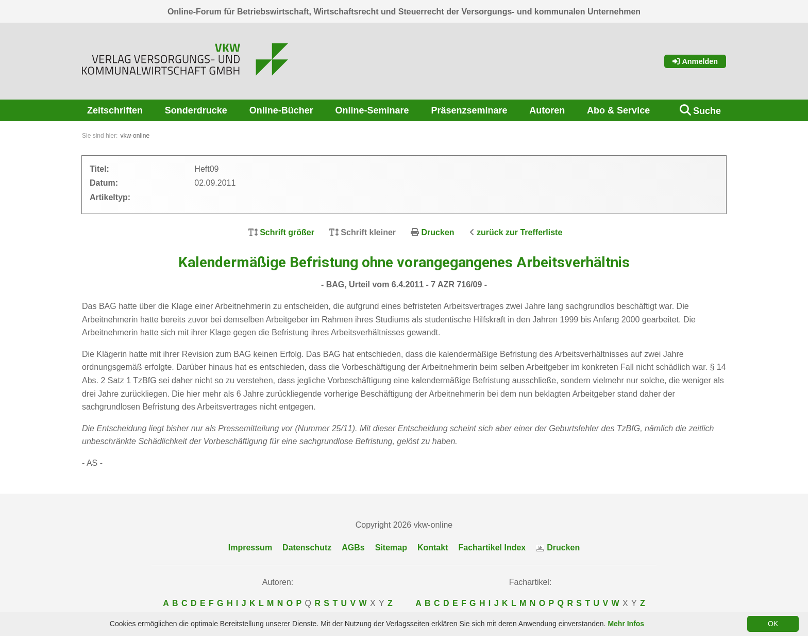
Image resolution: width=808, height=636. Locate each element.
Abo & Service (618, 110)
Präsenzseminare (469, 110)
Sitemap (391, 547)
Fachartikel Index (492, 547)
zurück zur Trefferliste (519, 232)
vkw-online (134, 135)
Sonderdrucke (196, 110)
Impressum (250, 547)
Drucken (438, 232)
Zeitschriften (115, 110)
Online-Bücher (281, 110)
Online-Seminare (372, 110)
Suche (707, 111)
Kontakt (432, 547)
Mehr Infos (626, 623)
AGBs (353, 547)
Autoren (547, 110)
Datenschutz (306, 547)
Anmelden (695, 61)
